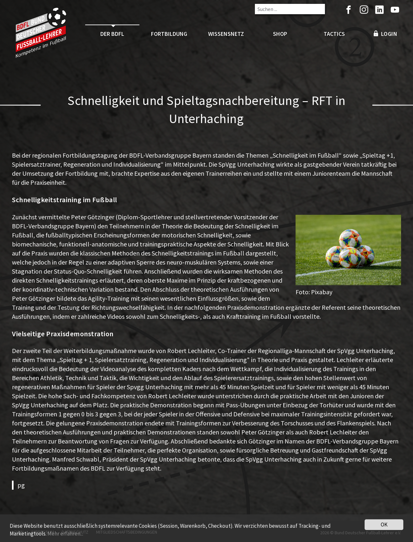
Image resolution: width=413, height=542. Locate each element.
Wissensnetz (226, 33)
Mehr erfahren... (65, 537)
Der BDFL (112, 33)
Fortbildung (169, 33)
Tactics (334, 33)
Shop (280, 33)
